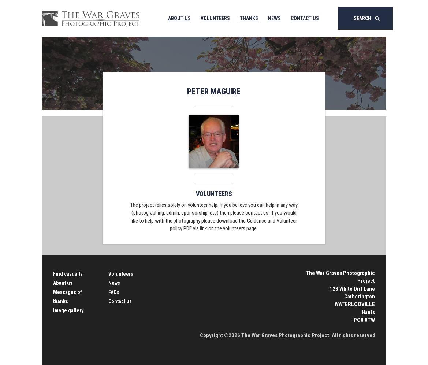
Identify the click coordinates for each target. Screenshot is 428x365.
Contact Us (305, 18)
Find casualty (67, 274)
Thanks (249, 18)
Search (367, 18)
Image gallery (68, 310)
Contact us (120, 301)
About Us (179, 18)
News (274, 18)
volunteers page (240, 228)
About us (62, 283)
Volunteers (215, 18)
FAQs (113, 292)
